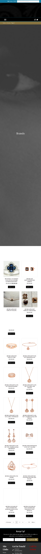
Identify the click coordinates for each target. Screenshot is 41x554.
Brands (8, 127)
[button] (5, 124)
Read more (11, 496)
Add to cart (11, 391)
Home (4, 127)
